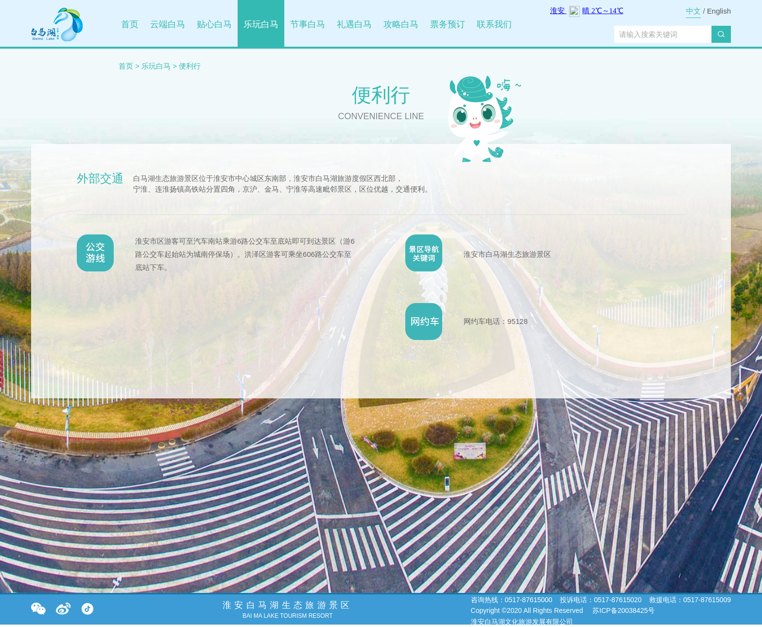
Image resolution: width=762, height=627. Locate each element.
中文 (693, 11)
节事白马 (307, 24)
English (719, 11)
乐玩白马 (260, 24)
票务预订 (447, 24)
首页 (130, 24)
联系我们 (494, 24)
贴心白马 (214, 24)
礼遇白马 (354, 24)
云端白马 (167, 24)
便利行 (190, 66)
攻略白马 (400, 24)
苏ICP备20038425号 (622, 610)
